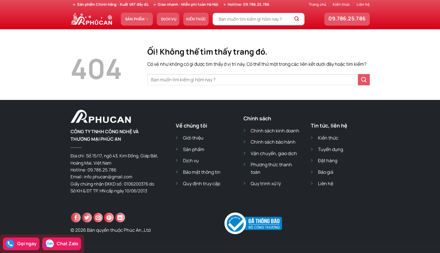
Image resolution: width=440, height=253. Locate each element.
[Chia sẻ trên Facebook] (76, 218)
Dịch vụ (168, 19)
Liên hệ (363, 4)
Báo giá (325, 172)
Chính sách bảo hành (273, 142)
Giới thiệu (193, 138)
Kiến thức (341, 4)
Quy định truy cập (201, 183)
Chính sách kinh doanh (275, 131)
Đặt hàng (327, 160)
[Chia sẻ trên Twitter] (87, 218)
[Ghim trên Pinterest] (109, 218)
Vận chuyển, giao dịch (274, 153)
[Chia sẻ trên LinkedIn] (120, 218)
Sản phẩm (137, 19)
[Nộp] (297, 19)
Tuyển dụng (330, 149)
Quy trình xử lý (266, 183)
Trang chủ (317, 4)
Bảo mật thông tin (201, 172)
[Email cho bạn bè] (98, 218)
